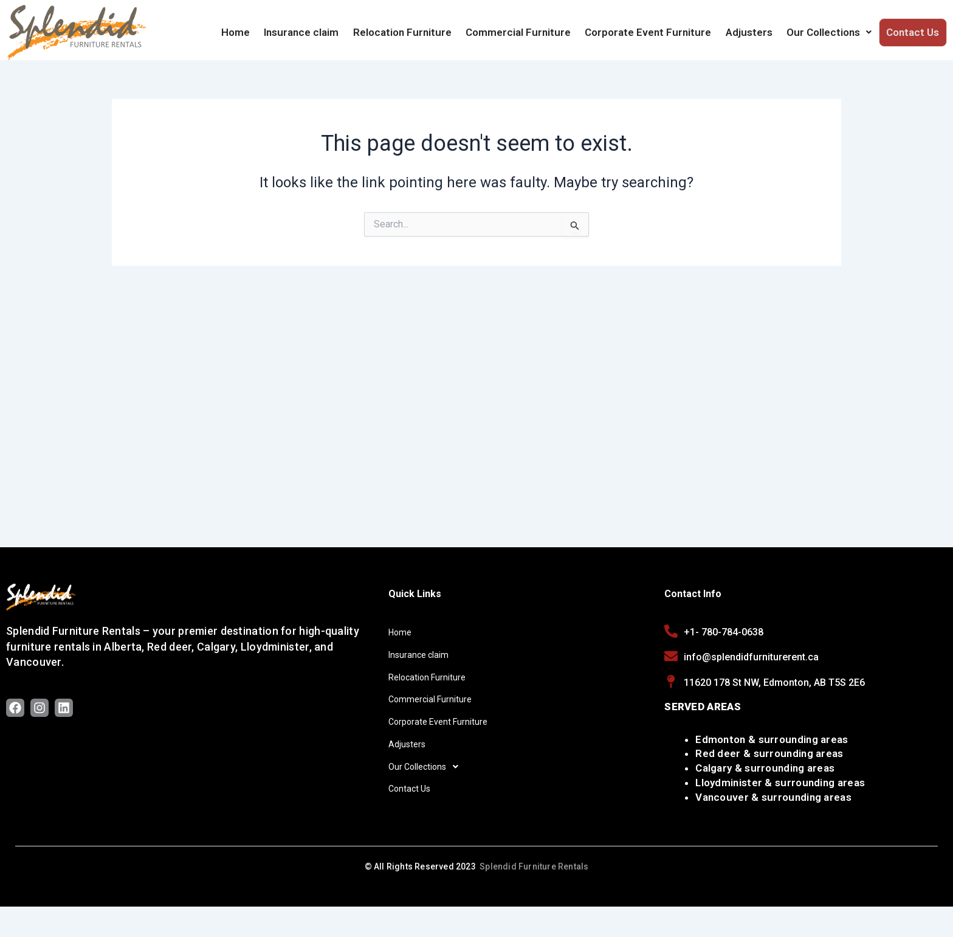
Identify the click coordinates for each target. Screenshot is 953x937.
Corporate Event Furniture (655, 32)
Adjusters (754, 32)
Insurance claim (314, 32)
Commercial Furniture (527, 32)
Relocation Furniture (413, 32)
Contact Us (913, 32)
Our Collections (832, 32)
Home (250, 32)
